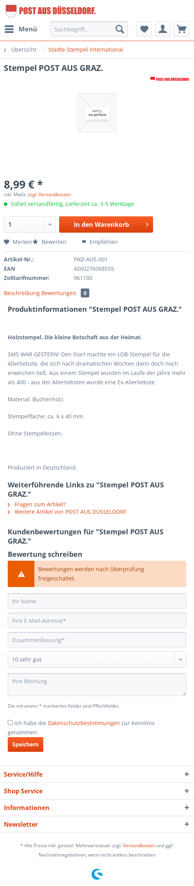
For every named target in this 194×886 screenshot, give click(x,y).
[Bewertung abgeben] (97, 659)
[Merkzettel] (143, 29)
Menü (21, 28)
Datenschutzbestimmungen (84, 723)
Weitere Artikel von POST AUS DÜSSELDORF (67, 511)
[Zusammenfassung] (97, 640)
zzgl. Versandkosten (49, 194)
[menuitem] (20, 29)
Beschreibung (22, 293)
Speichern (25, 744)
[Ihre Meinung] (97, 684)
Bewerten (50, 241)
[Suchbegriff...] (89, 29)
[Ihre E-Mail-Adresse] (97, 620)
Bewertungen (65, 293)
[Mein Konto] (162, 29)
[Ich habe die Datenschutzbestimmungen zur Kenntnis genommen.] (10, 722)
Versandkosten (139, 845)
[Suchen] (120, 29)
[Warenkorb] (181, 29)
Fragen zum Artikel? (37, 504)
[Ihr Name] (97, 601)
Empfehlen (100, 241)
